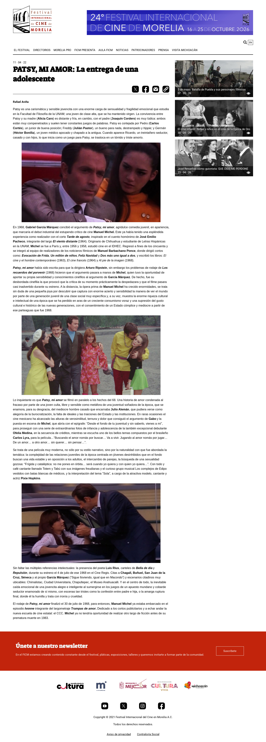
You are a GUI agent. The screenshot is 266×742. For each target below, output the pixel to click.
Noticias (122, 50)
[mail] (156, 91)
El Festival (22, 50)
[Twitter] (124, 708)
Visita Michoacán (184, 50)
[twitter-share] (136, 91)
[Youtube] (105, 708)
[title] (70, 694)
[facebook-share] (146, 91)
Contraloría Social (148, 734)
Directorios (41, 50)
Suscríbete (229, 651)
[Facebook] (161, 708)
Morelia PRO (62, 50)
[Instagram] (143, 708)
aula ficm (105, 50)
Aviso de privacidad (119, 734)
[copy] (165, 89)
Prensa (163, 50)
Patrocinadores (143, 50)
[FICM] (32, 20)
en (250, 42)
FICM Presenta (84, 50)
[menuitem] (22, 50)
